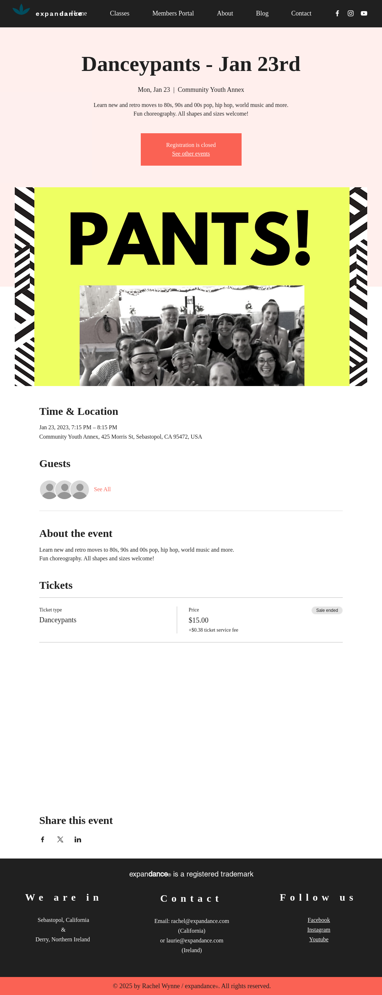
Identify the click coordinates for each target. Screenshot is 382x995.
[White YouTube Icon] (364, 13)
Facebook (318, 920)
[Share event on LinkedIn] (78, 839)
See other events (191, 154)
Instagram (319, 930)
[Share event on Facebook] (42, 839)
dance (59, 13)
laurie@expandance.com (194, 940)
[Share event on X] (60, 839)
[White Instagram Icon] (351, 13)
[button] (225, 13)
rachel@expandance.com (200, 921)
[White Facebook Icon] (337, 13)
